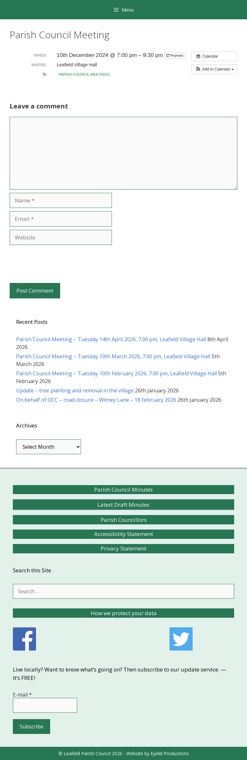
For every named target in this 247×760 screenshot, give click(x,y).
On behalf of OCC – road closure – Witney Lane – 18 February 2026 (96, 399)
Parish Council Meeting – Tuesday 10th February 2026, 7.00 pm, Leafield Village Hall (116, 373)
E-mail (22, 694)
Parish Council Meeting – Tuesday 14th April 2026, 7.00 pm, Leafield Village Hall (111, 339)
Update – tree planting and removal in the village (75, 390)
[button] (214, 69)
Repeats (175, 55)
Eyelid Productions (170, 753)
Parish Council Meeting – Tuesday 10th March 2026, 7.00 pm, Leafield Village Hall (113, 356)
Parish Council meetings (84, 74)
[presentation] (58, 264)
